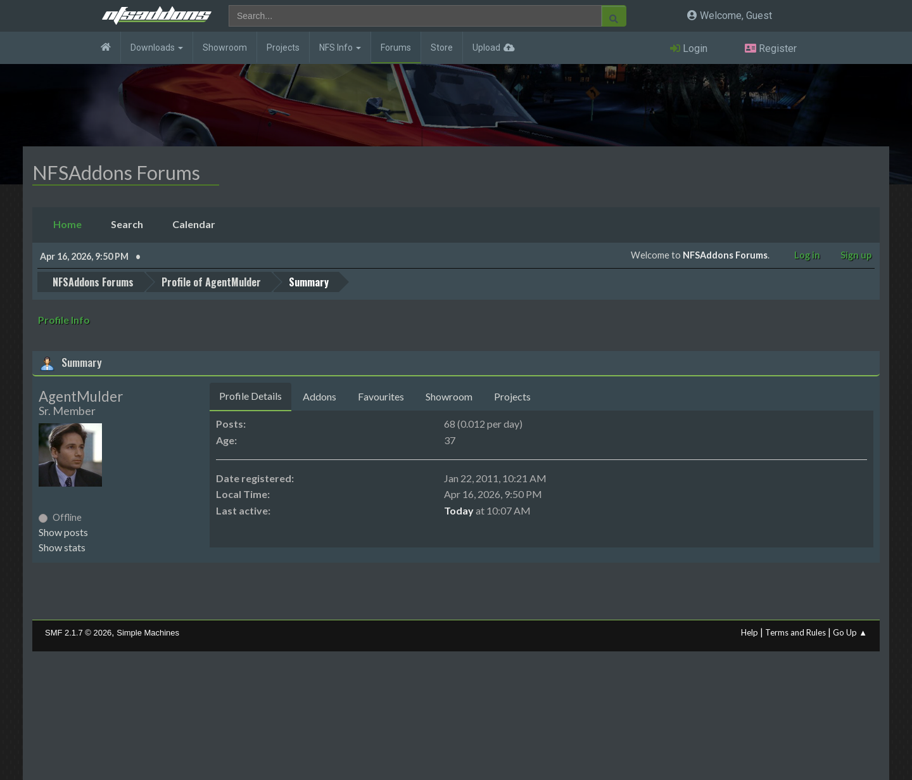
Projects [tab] (512, 396)
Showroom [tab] (449, 396)
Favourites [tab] (381, 396)
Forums (396, 47)
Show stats (62, 547)
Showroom (225, 47)
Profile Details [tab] (250, 396)
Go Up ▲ (850, 632)
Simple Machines (148, 632)
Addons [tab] (319, 396)
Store (442, 47)
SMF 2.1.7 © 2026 (78, 632)
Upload (486, 47)
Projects (283, 47)
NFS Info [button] (340, 47)
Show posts (63, 532)
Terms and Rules (795, 632)
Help (749, 632)
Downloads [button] (156, 47)
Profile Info (64, 320)
